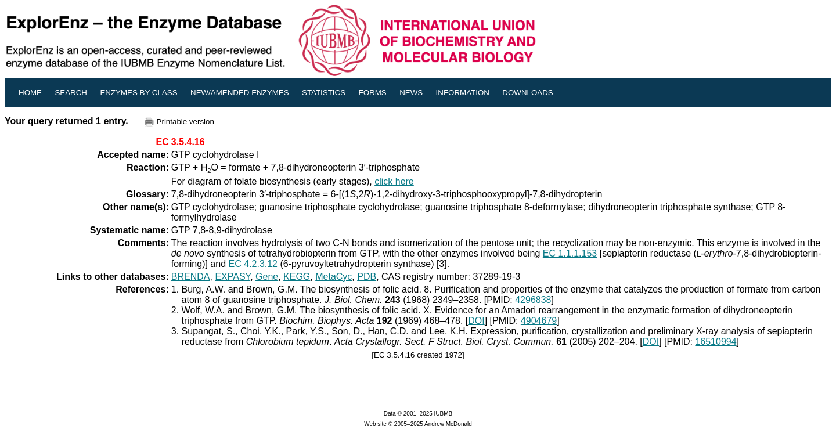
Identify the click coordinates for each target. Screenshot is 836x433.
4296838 (533, 300)
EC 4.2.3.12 (253, 264)
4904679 (539, 321)
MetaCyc (333, 277)
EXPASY (232, 277)
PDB (366, 277)
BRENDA (190, 277)
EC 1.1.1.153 (570, 253)
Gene (266, 277)
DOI (476, 321)
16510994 (715, 342)
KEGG (296, 277)
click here (394, 181)
